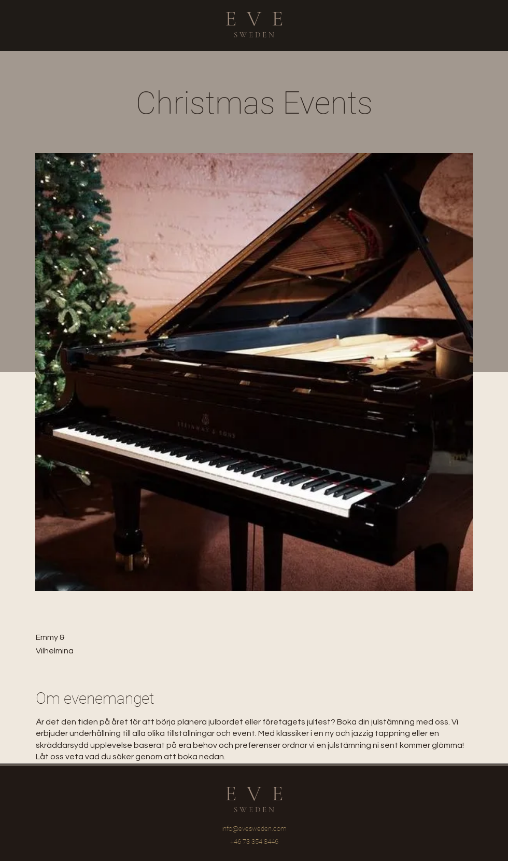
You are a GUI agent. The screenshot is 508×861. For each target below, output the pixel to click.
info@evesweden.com (254, 828)
